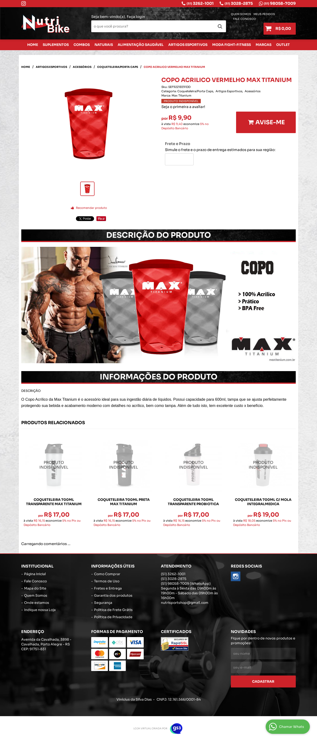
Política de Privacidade (113, 617)
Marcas (263, 45)
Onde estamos (36, 602)
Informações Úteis (113, 566)
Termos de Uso (106, 581)
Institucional (37, 566)
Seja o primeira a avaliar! (183, 106)
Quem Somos (241, 14)
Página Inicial (35, 574)
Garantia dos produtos (113, 595)
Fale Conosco (244, 19)
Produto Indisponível (54, 465)
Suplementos (56, 45)
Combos (82, 45)
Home (32, 45)
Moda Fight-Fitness (231, 45)
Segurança (103, 602)
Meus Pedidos (264, 14)
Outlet (283, 45)
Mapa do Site (35, 588)
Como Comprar (107, 574)
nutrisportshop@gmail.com (184, 602)
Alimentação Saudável (141, 45)
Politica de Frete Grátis (113, 610)
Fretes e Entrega (108, 588)
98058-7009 (280, 3)
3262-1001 (200, 3)
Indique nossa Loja (40, 610)
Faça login (136, 16)
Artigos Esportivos (187, 45)
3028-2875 (239, 3)
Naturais (104, 45)
